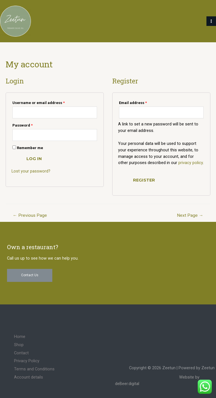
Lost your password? (31, 171)
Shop (19, 344)
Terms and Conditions (34, 369)
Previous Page (30, 215)
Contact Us (29, 275)
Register (144, 180)
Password (22, 125)
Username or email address (38, 103)
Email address (133, 103)
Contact (21, 352)
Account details (28, 377)
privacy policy (190, 162)
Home (19, 336)
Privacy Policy (26, 360)
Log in (34, 158)
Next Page (190, 215)
